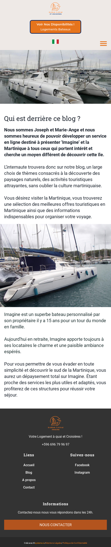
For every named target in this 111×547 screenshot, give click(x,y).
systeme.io (40, 543)
